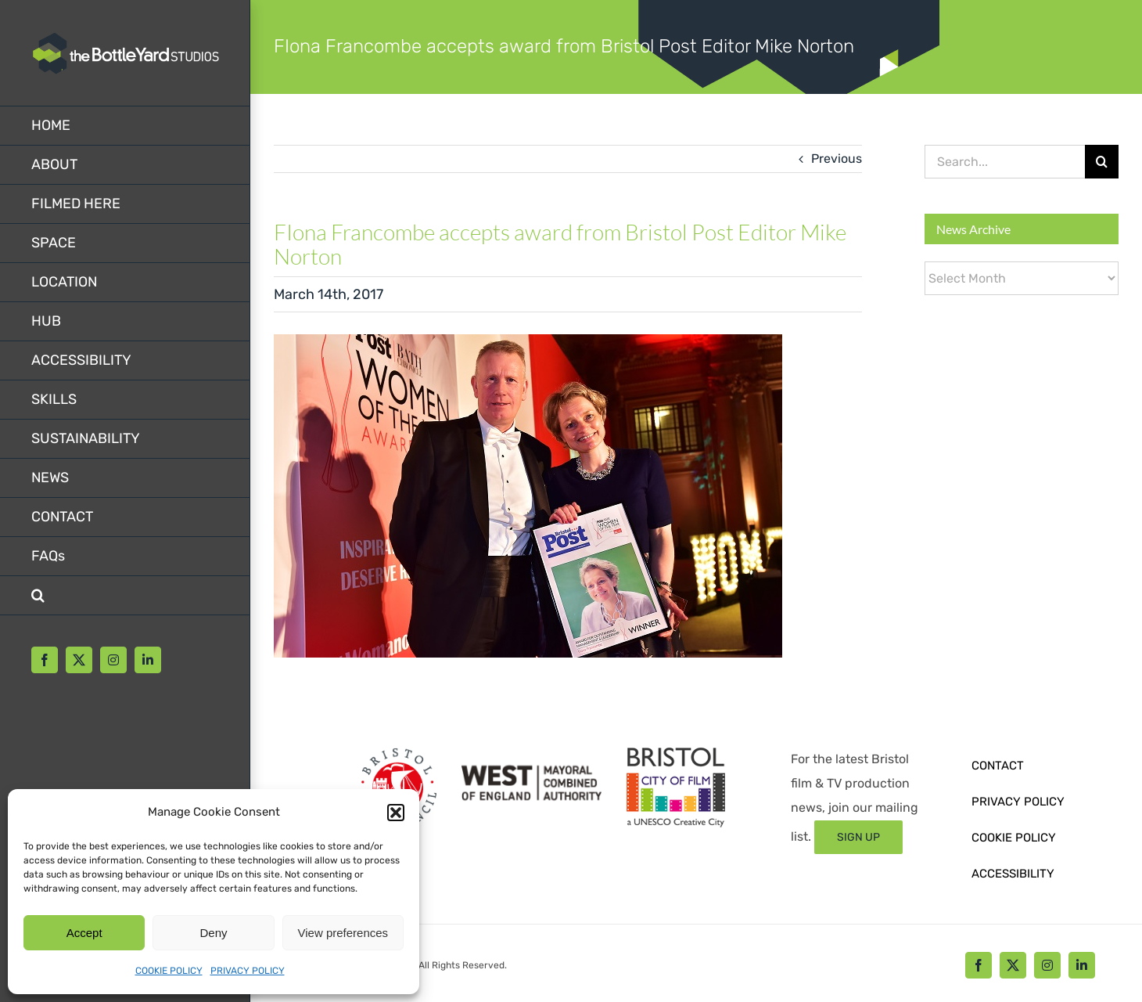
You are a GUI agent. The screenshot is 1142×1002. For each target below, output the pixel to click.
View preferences (343, 932)
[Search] (1102, 161)
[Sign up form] (858, 837)
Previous (836, 158)
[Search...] (1005, 161)
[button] (396, 812)
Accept (84, 932)
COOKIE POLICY (169, 970)
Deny (213, 932)
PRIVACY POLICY (247, 970)
